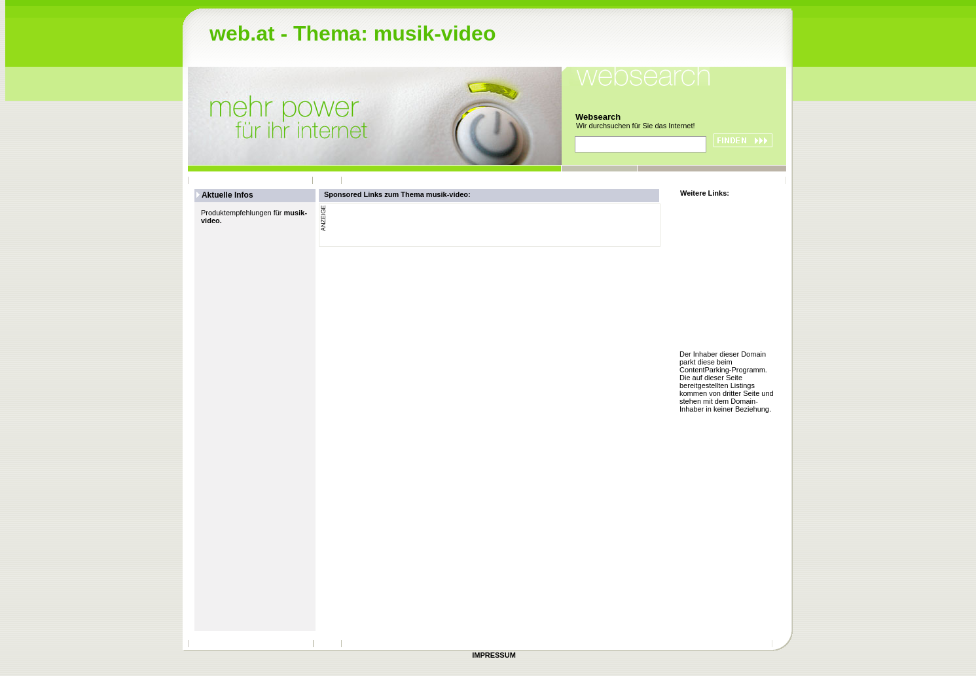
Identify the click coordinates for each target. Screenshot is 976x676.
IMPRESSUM (494, 655)
